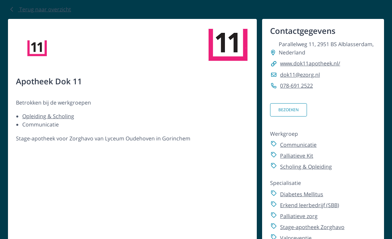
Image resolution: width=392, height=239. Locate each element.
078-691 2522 (296, 85)
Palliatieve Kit (296, 155)
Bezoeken (288, 110)
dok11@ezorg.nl (300, 74)
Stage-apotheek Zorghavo (312, 227)
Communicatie (298, 144)
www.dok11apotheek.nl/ (310, 63)
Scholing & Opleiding (306, 166)
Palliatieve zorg (299, 216)
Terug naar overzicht (39, 9)
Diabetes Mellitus (301, 194)
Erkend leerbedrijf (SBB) (309, 205)
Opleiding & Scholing (48, 116)
